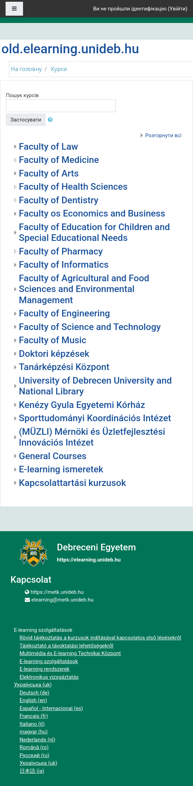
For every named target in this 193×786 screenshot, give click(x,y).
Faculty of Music (52, 340)
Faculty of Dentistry (58, 200)
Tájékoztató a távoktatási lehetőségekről (66, 646)
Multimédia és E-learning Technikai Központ (70, 653)
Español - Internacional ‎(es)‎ (51, 708)
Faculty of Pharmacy (61, 251)
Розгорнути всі (163, 135)
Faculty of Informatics (64, 264)
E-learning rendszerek (44, 669)
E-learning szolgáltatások (49, 661)
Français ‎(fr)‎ (34, 716)
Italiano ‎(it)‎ (32, 724)
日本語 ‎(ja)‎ (32, 771)
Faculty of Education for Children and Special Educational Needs (94, 232)
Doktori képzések (54, 353)
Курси (59, 69)
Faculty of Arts (49, 173)
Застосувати (25, 120)
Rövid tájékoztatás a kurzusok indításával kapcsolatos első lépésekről (100, 638)
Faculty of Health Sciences (73, 186)
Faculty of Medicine (59, 160)
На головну (26, 69)
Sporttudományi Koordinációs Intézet (95, 418)
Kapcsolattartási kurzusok (72, 483)
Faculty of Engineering (64, 313)
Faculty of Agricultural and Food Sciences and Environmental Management (84, 289)
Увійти (178, 9)
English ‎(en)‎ (33, 700)
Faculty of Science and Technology (90, 327)
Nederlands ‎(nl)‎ (37, 740)
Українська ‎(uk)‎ (33, 685)
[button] (51, 120)
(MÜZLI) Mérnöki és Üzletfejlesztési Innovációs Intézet (92, 437)
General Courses (53, 456)
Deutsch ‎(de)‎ (34, 693)
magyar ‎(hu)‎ (34, 732)
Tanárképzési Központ (64, 367)
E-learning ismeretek (61, 469)
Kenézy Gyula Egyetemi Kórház (82, 405)
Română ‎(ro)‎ (34, 747)
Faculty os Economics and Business (92, 213)
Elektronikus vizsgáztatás (49, 677)
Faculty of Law (48, 146)
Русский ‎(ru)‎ (34, 755)
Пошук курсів (22, 95)
